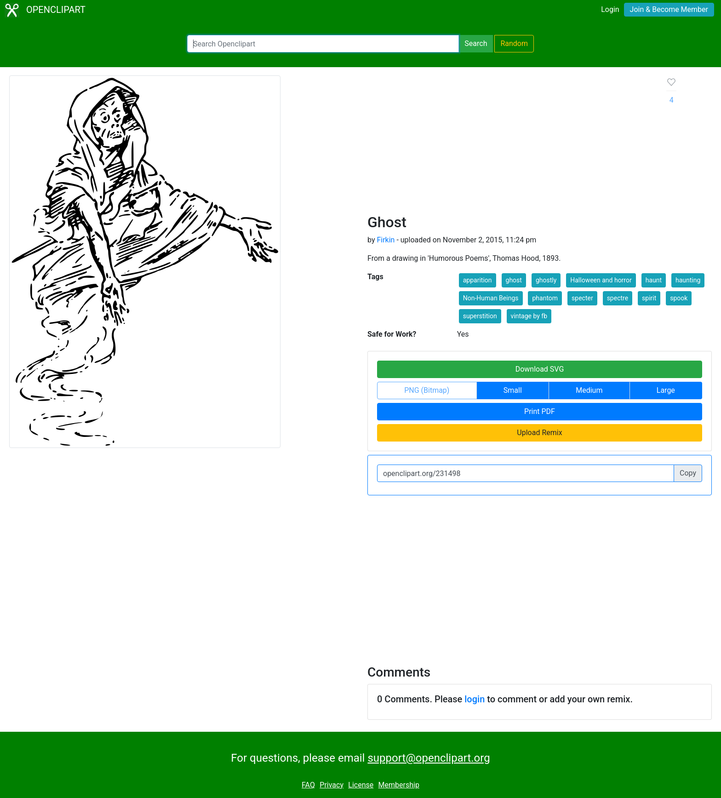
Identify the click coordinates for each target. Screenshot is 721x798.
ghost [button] (514, 280)
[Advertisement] (509, 144)
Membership (398, 785)
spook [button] (678, 298)
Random (514, 43)
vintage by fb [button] (529, 316)
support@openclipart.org (428, 758)
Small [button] (513, 390)
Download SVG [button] (539, 369)
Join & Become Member (669, 9)
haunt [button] (654, 280)
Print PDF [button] (539, 411)
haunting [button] (687, 280)
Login (610, 9)
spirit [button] (649, 298)
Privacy (331, 785)
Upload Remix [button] (539, 432)
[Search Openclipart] (323, 43)
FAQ (308, 785)
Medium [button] (589, 390)
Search (475, 43)
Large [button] (666, 390)
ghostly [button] (546, 280)
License (360, 785)
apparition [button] (477, 280)
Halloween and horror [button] (600, 280)
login (474, 699)
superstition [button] (480, 316)
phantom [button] (545, 298)
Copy (688, 473)
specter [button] (582, 298)
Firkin (386, 239)
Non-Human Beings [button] (491, 298)
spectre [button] (617, 298)
